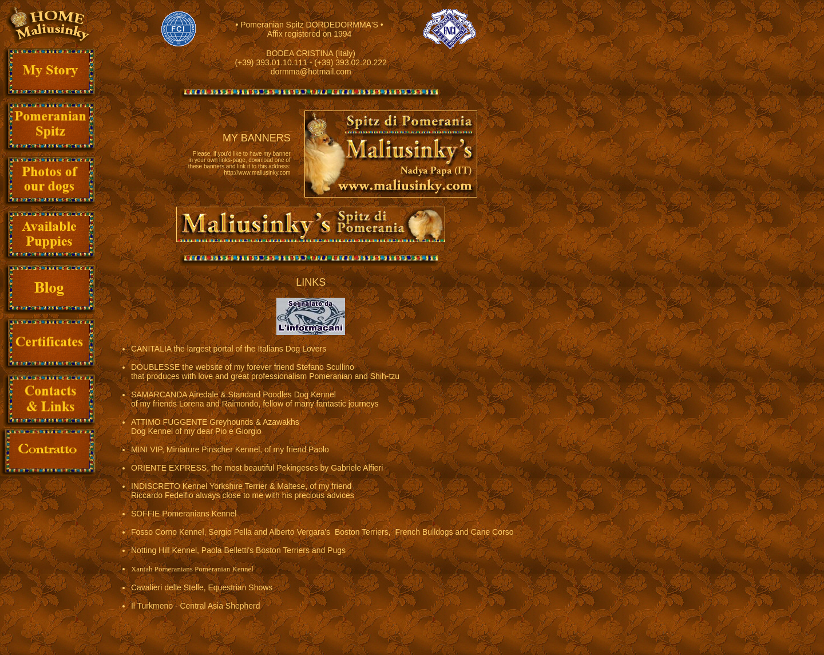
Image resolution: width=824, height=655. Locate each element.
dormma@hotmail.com (311, 71)
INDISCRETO (155, 486)
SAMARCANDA (159, 394)
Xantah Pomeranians (162, 569)
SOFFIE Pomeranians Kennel (183, 513)
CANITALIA (151, 348)
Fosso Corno (154, 531)
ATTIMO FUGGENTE (169, 422)
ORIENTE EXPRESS (169, 467)
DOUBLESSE (155, 367)
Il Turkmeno (152, 605)
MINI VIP (146, 449)
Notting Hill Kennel (164, 550)
